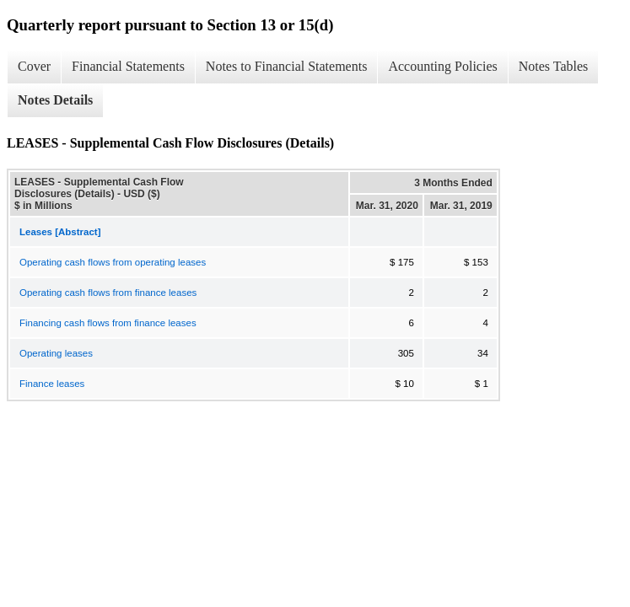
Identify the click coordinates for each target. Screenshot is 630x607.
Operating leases (56, 353)
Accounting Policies (442, 66)
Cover (34, 66)
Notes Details (55, 100)
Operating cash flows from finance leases (108, 292)
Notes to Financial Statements (287, 66)
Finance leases (51, 384)
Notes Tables (554, 66)
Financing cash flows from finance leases (108, 323)
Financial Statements (128, 66)
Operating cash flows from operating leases (112, 262)
